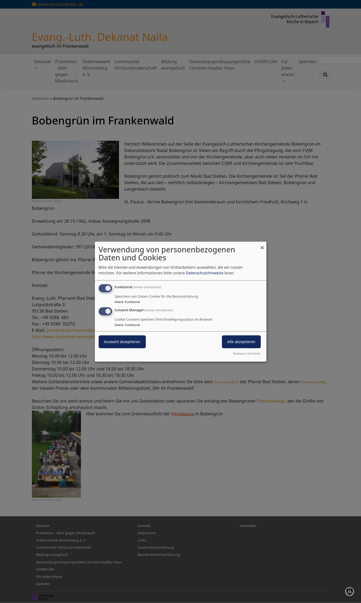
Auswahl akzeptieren (122, 341)
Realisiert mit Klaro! (246, 353)
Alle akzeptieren (241, 341)
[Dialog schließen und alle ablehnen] (262, 244)
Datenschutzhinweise (204, 272)
